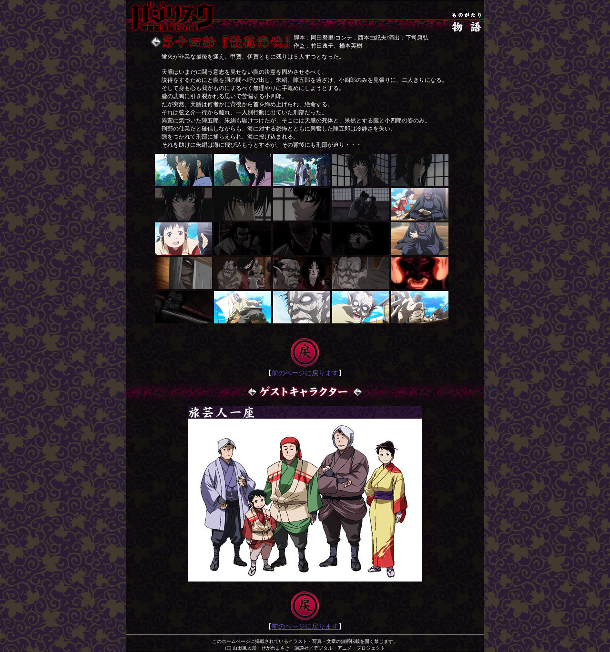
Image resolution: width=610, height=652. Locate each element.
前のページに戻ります (305, 373)
